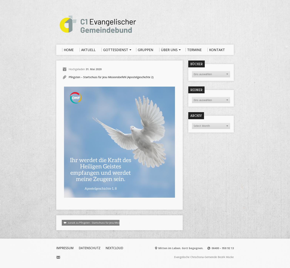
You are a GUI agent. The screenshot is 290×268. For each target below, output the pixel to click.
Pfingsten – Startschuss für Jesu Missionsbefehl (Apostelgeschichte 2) (111, 77)
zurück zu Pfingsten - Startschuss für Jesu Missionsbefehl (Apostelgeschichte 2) (109, 222)
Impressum (65, 248)
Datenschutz (89, 248)
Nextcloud (114, 248)
